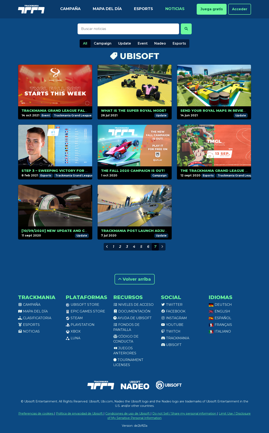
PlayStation (80, 325)
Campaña (70, 8)
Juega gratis (211, 9)
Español (220, 318)
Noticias (175, 8)
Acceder (239, 9)
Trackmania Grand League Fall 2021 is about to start (78, 111)
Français (220, 325)
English (219, 311)
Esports (143, 8)
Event (143, 43)
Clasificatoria (34, 318)
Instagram (174, 318)
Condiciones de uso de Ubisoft (127, 413)
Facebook (173, 311)
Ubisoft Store (82, 305)
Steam (74, 318)
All (85, 43)
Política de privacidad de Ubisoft (79, 413)
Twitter (171, 305)
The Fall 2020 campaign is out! (133, 171)
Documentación (131, 311)
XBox (73, 331)
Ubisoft (171, 345)
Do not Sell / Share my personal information (184, 413)
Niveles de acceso (133, 305)
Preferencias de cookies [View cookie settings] (36, 413)
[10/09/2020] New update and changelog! (64, 231)
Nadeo (160, 43)
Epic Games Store (85, 311)
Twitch (170, 331)
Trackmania (175, 338)
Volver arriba (134, 279)
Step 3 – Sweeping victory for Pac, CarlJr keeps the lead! (82, 171)
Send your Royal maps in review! (214, 111)
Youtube (172, 325)
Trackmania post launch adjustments (141, 231)
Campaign (102, 43)
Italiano (220, 331)
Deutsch (220, 305)
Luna (73, 338)
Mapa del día (107, 8)
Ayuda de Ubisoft (132, 318)
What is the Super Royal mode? (133, 111)
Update (124, 43)
